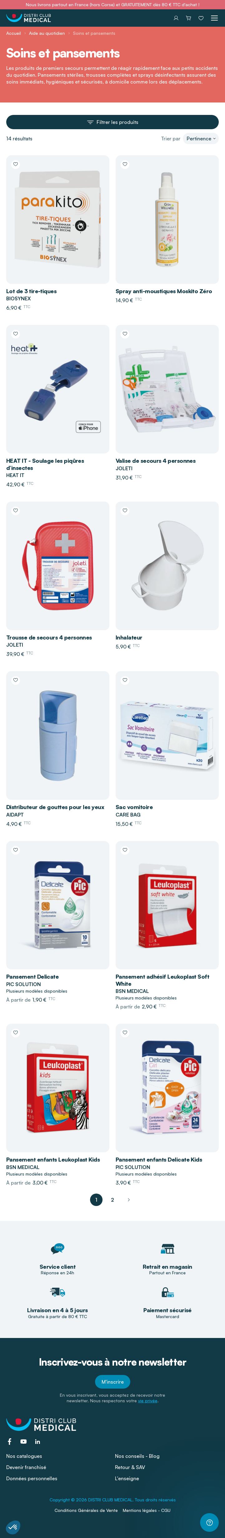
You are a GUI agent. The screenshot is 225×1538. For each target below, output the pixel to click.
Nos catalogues (24, 1456)
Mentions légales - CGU (146, 1510)
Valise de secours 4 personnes (155, 460)
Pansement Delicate (32, 976)
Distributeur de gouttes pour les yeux (55, 806)
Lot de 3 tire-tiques (31, 291)
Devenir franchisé (26, 1467)
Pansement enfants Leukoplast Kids (53, 1159)
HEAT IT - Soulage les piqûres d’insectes (45, 464)
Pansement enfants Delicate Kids (159, 1159)
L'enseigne (127, 1478)
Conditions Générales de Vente (86, 1510)
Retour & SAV (130, 1467)
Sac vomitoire (134, 806)
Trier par (170, 138)
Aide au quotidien (47, 33)
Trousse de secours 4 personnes (49, 637)
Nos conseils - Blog (137, 1456)
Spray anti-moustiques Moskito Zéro (164, 291)
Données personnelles (31, 1478)
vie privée (147, 1400)
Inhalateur (129, 637)
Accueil (13, 33)
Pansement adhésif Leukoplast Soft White (162, 980)
